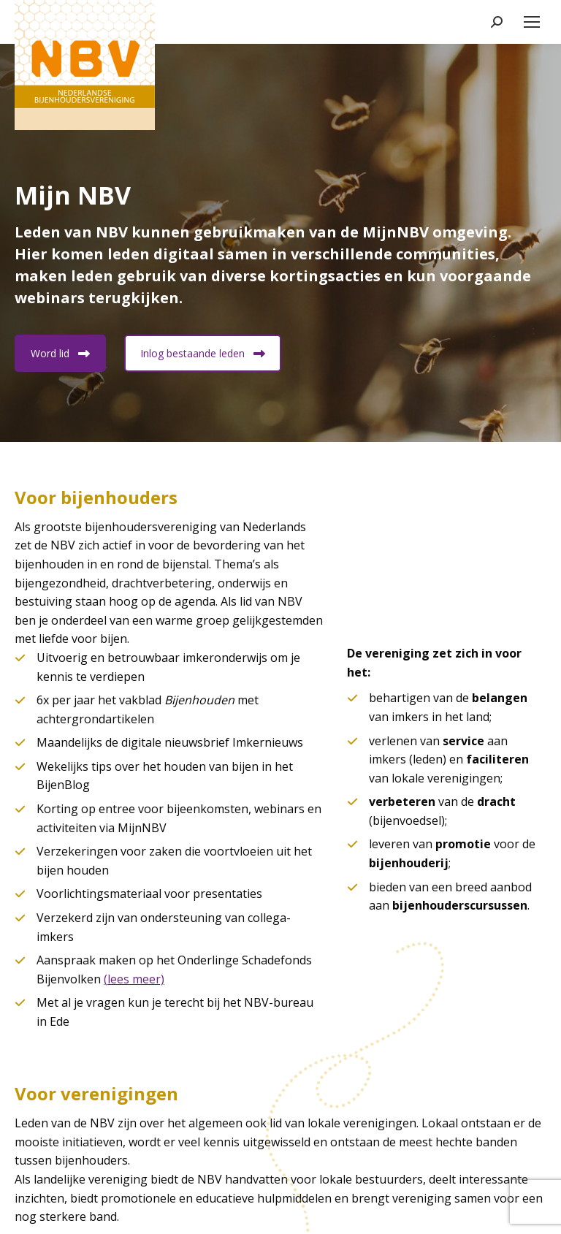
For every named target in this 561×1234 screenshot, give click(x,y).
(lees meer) (134, 979)
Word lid (60, 353)
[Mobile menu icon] (531, 22)
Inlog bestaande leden (202, 353)
